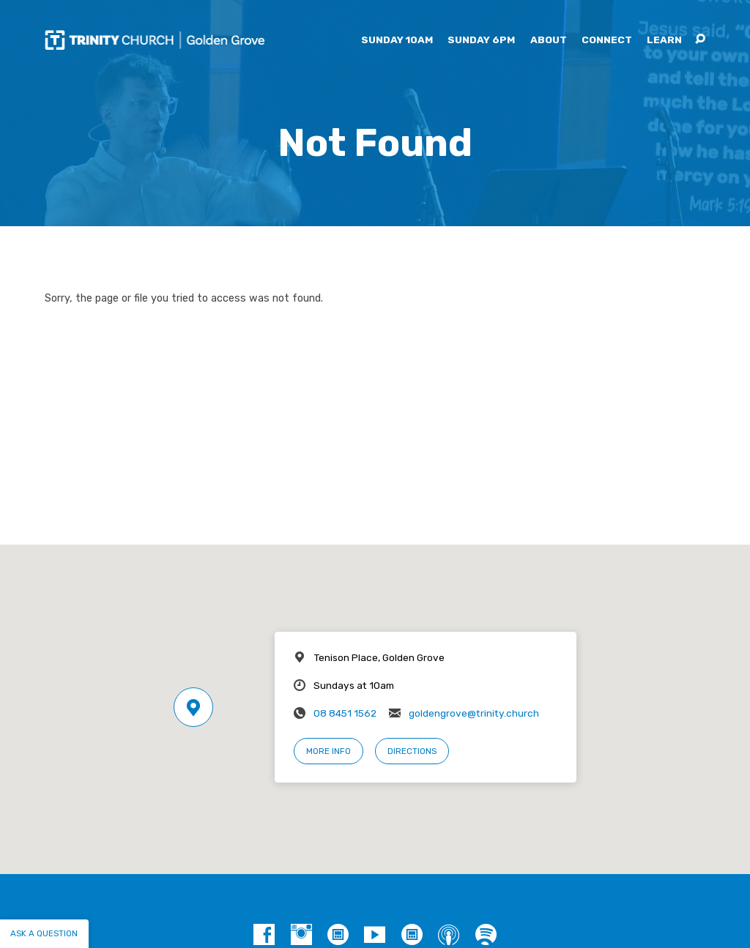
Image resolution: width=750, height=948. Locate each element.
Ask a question (44, 933)
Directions (412, 751)
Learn (664, 40)
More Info (328, 751)
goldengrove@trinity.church (474, 713)
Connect (607, 40)
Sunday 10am (397, 40)
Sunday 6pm (481, 40)
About (548, 40)
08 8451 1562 (344, 713)
